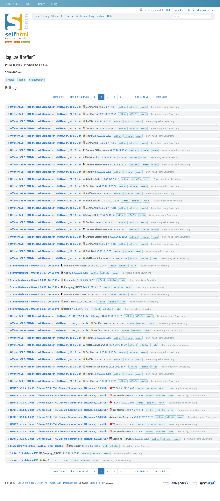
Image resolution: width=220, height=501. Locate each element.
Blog (54, 4)
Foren (68, 16)
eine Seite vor (142, 96)
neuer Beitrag (41, 16)
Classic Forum (97, 482)
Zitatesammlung (85, 16)
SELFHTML (13, 4)
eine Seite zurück (79, 96)
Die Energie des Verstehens (32, 482)
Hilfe (109, 16)
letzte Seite (161, 96)
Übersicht (56, 16)
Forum (40, 4)
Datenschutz (70, 482)
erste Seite (59, 96)
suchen (101, 16)
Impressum (55, 482)
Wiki (28, 4)
